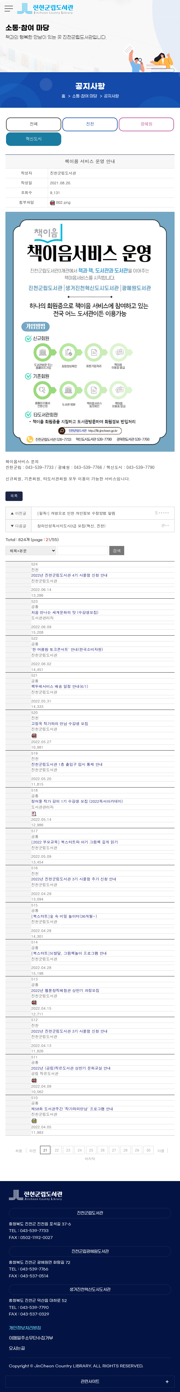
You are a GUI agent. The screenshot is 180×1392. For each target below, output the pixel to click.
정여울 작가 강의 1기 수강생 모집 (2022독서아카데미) (77, 801)
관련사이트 (90, 1382)
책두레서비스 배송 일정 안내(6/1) (59, 686)
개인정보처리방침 (25, 1328)
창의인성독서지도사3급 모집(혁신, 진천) (71, 525)
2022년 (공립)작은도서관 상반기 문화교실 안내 (71, 1068)
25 (91, 1150)
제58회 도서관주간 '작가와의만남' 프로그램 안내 (72, 1108)
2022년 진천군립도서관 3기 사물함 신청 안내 (69, 1031)
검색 (117, 550)
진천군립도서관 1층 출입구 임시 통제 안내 (67, 764)
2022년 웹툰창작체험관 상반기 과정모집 (65, 990)
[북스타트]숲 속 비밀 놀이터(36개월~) (64, 916)
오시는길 (17, 1348)
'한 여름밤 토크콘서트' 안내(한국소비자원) (67, 649)
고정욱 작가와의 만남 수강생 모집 (59, 723)
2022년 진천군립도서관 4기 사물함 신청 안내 (69, 575)
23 (68, 1150)
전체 (33, 124)
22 (57, 1150)
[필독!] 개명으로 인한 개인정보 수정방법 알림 (76, 513)
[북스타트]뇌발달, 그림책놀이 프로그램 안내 (69, 953)
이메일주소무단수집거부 (31, 1338)
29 (137, 1150)
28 (126, 1150)
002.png (60, 202)
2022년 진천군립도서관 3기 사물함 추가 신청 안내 (73, 879)
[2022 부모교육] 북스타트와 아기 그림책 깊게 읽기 (74, 842)
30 (149, 1150)
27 (114, 1150)
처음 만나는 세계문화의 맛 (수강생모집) (64, 612)
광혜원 (147, 124)
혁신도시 (33, 139)
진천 (90, 124)
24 (80, 1150)
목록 (14, 495)
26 (103, 1150)
